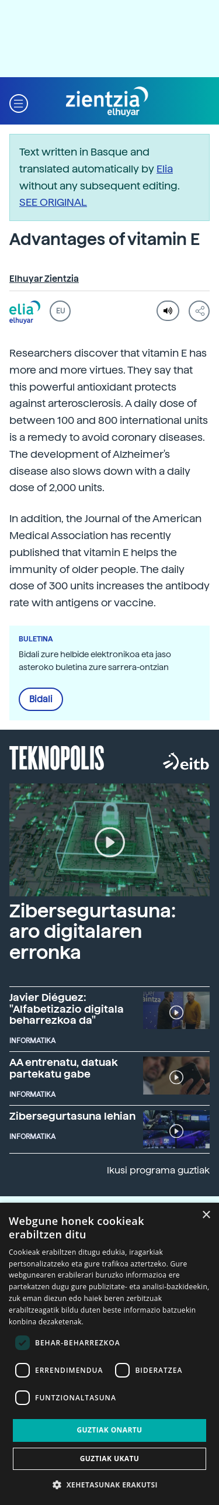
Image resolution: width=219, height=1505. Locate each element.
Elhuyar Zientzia (44, 279)
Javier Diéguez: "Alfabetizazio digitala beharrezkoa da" (66, 1009)
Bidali (41, 699)
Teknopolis (57, 757)
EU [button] (60, 311)
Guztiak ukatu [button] (110, 1458)
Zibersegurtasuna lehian (72, 1116)
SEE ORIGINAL (53, 202)
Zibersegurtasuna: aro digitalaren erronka (92, 931)
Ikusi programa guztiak (158, 1170)
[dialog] (109, 1354)
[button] (18, 102)
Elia (165, 169)
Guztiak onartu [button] (109, 1430)
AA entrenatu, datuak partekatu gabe (63, 1068)
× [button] (205, 1215)
